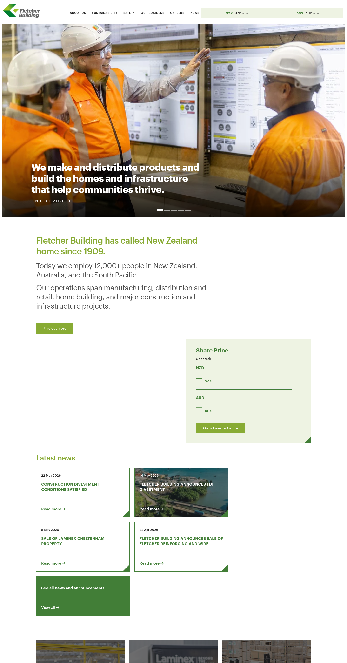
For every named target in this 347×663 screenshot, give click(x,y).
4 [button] (181, 210)
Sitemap (280, 655)
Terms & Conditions (215, 655)
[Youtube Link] (261, 599)
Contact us (74, 598)
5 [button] (188, 210)
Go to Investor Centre (254, 323)
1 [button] (160, 210)
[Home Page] (24, 11)
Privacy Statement (252, 655)
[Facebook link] (234, 599)
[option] (173, 120)
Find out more (54, 328)
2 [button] (167, 210)
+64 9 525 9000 (75, 633)
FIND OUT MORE (50, 200)
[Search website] (242, 12)
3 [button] (174, 210)
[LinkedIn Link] (248, 599)
